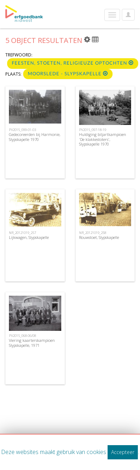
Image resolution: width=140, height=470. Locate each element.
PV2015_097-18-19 (92, 129)
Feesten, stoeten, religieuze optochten (73, 63)
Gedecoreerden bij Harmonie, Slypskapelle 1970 (34, 137)
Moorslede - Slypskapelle (68, 73)
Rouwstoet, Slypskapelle (99, 237)
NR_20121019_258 (92, 232)
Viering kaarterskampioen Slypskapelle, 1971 (32, 343)
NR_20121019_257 (22, 232)
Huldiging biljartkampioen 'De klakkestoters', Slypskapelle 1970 (102, 139)
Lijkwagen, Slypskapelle (29, 237)
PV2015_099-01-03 (22, 129)
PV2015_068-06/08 (22, 335)
